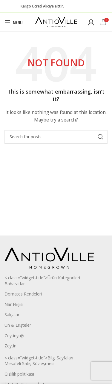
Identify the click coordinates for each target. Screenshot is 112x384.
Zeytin (10, 346)
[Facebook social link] (73, 6)
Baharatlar (14, 283)
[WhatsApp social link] (87, 6)
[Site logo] (56, 22)
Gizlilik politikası (19, 374)
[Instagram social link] (80, 6)
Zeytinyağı (14, 335)
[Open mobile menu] (13, 22)
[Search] (56, 137)
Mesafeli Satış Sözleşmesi (29, 363)
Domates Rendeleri (23, 294)
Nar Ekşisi (13, 304)
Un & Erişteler (17, 325)
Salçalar (11, 314)
